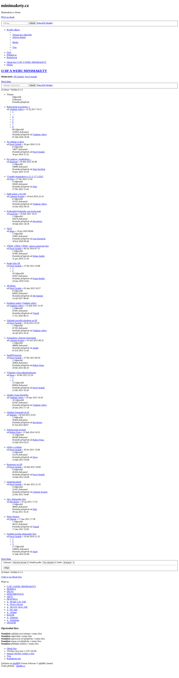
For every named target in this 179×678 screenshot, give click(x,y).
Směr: (66, 562)
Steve (35, 457)
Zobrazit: (16, 562)
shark (35, 551)
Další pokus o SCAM (16, 194)
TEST (9, 228)
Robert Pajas (38, 365)
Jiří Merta (11, 286)
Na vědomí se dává (15, 142)
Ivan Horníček (39, 239)
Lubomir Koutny (17, 196)
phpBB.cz (20, 666)
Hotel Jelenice (13, 516)
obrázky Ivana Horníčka (17, 395)
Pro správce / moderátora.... (19, 159)
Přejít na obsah (7, 17)
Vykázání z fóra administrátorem (21, 372)
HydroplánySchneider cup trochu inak (24, 211)
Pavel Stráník (31, 76)
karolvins (14, 214)
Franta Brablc (39, 278)
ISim (12, 179)
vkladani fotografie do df (18, 412)
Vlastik (36, 313)
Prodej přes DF (13, 263)
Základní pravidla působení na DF (22, 320)
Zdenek (13, 519)
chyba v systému (14, 447)
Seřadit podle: (42, 562)
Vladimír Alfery (17, 109)
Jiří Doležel (18, 76)
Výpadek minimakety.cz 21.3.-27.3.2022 (25, 176)
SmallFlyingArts (14, 355)
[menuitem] (22, 35)
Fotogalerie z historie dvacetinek (21, 338)
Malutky (13, 415)
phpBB (16, 663)
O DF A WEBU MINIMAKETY (24, 71)
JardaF (36, 348)
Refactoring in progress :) (18, 107)
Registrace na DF (14, 464)
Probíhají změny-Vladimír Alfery (21, 303)
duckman (14, 162)
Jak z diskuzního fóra (16, 499)
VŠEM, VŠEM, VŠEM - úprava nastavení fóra (28, 246)
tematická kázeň (14, 482)
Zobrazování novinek (16, 430)
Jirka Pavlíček (39, 169)
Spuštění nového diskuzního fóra (21, 534)
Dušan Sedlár (39, 256)
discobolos (37, 221)
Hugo (12, 231)
